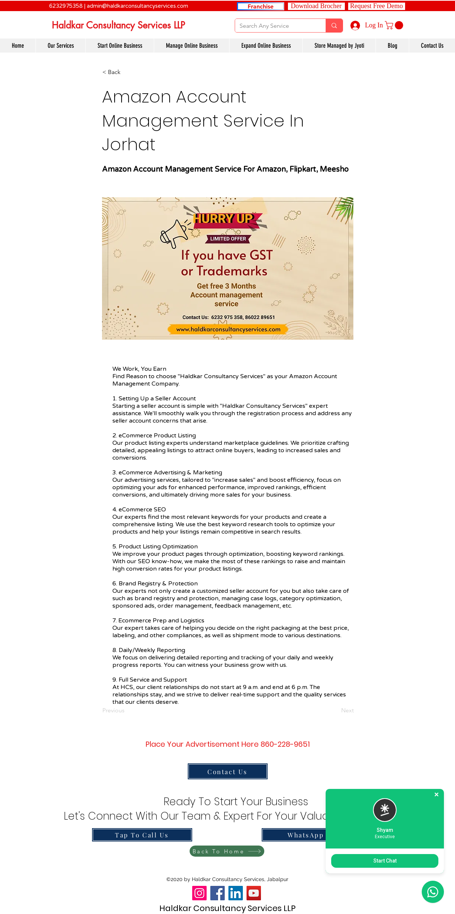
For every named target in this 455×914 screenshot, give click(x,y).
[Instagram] (199, 893)
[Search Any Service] (275, 26)
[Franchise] (260, 6)
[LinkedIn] (235, 893)
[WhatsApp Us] (311, 835)
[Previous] (126, 710)
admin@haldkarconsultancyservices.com (137, 6)
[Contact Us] (227, 771)
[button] (376, 6)
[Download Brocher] (316, 6)
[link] (395, 25)
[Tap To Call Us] (142, 835)
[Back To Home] (227, 851)
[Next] (335, 710)
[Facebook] (217, 893)
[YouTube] (254, 893)
